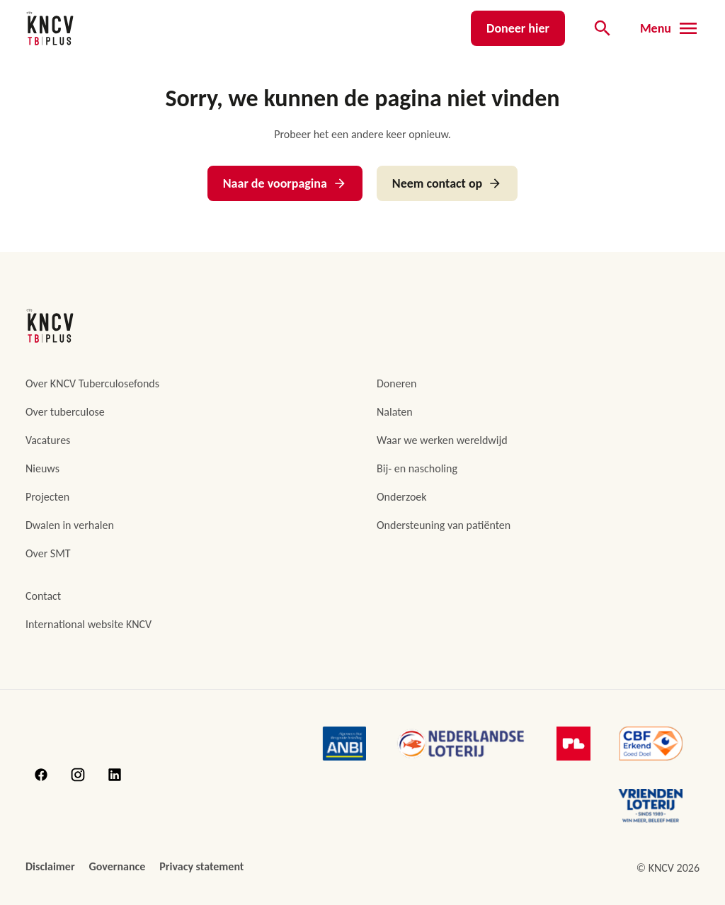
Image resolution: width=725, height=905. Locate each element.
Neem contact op (447, 183)
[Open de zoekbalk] (602, 28)
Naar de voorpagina (285, 183)
